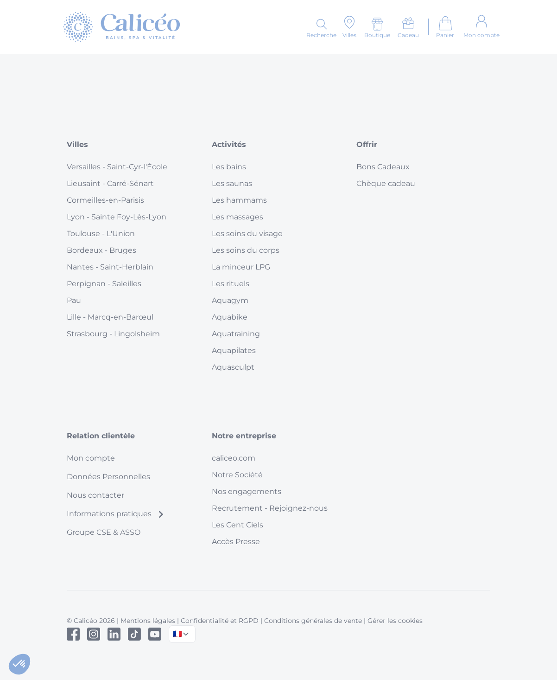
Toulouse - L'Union (101, 233)
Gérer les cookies (395, 620)
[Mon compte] (481, 27)
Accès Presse (236, 541)
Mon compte (91, 458)
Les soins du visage (247, 233)
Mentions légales (147, 620)
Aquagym (230, 300)
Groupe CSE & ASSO (103, 532)
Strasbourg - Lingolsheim (113, 333)
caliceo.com (233, 458)
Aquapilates (234, 350)
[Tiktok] (134, 634)
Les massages (237, 216)
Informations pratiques (116, 513)
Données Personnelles (108, 476)
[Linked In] (114, 634)
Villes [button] (77, 144)
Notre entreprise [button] (244, 435)
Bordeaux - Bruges (101, 250)
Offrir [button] (366, 144)
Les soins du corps (245, 250)
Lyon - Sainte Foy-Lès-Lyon (116, 216)
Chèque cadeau (385, 183)
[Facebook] (73, 634)
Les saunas (232, 183)
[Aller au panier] (445, 27)
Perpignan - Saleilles (104, 283)
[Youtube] (154, 634)
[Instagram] (93, 634)
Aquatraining (236, 333)
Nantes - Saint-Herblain (110, 267)
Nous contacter (95, 495)
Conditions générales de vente (313, 620)
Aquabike (229, 317)
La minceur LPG (241, 267)
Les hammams (239, 200)
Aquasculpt (233, 367)
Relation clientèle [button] (101, 435)
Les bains (229, 166)
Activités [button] (229, 144)
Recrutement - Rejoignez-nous (270, 508)
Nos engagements (246, 491)
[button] (19, 664)
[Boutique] (377, 28)
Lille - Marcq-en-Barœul (110, 317)
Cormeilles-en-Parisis (105, 200)
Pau (74, 300)
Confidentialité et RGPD (220, 620)
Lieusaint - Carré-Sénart (110, 183)
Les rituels (230, 283)
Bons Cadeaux (383, 166)
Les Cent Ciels (237, 524)
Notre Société (237, 474)
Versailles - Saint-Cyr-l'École (117, 166)
